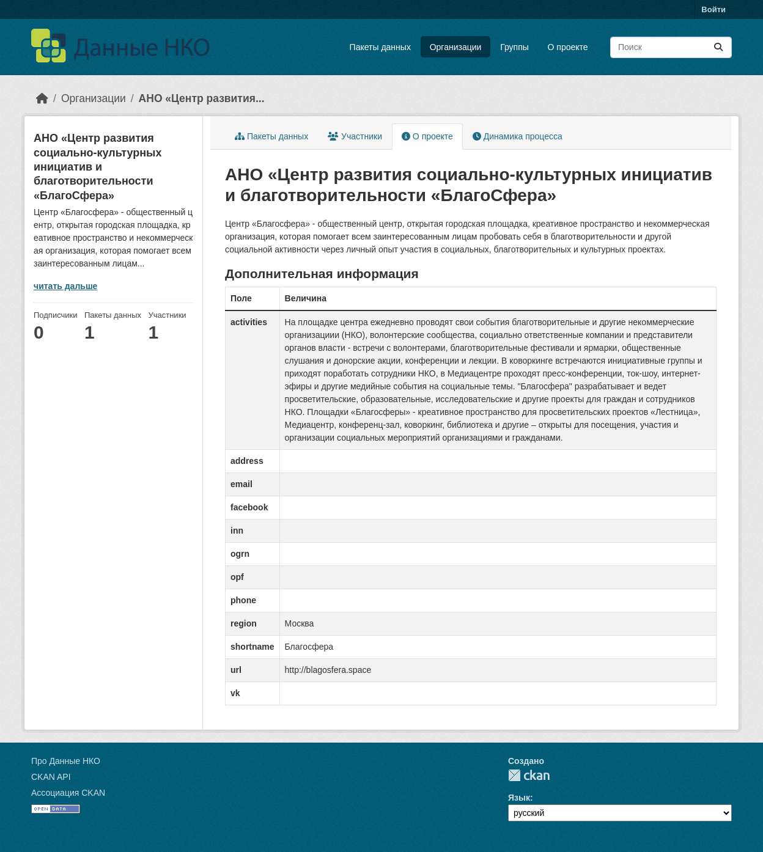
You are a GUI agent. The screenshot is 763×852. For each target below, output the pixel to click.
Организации (456, 47)
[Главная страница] (42, 98)
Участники (355, 136)
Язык (519, 797)
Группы (514, 47)
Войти (713, 9)
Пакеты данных (380, 47)
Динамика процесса (517, 136)
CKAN (529, 775)
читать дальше (65, 286)
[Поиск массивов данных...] (671, 47)
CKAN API (51, 777)
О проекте (568, 47)
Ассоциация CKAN (68, 793)
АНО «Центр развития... (202, 98)
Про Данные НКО (65, 761)
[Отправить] (718, 47)
